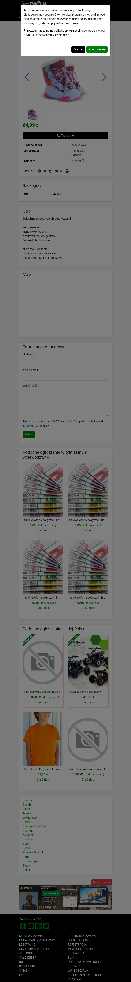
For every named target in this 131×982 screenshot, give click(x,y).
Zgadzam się (97, 49)
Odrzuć (78, 49)
